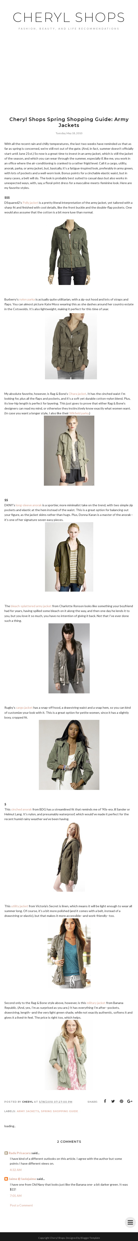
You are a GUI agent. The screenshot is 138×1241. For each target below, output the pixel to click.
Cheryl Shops (69, 17)
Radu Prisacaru (20, 1153)
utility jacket (19, 906)
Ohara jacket (77, 394)
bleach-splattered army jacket (31, 606)
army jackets (28, 1111)
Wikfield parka (79, 413)
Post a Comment (21, 1205)
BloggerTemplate (90, 1237)
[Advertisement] (69, 80)
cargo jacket (24, 707)
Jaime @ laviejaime (22, 1179)
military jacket (96, 1003)
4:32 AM (16, 1170)
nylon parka (27, 299)
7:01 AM (16, 1195)
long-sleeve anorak (29, 505)
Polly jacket (30, 202)
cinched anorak (21, 809)
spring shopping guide (59, 1111)
